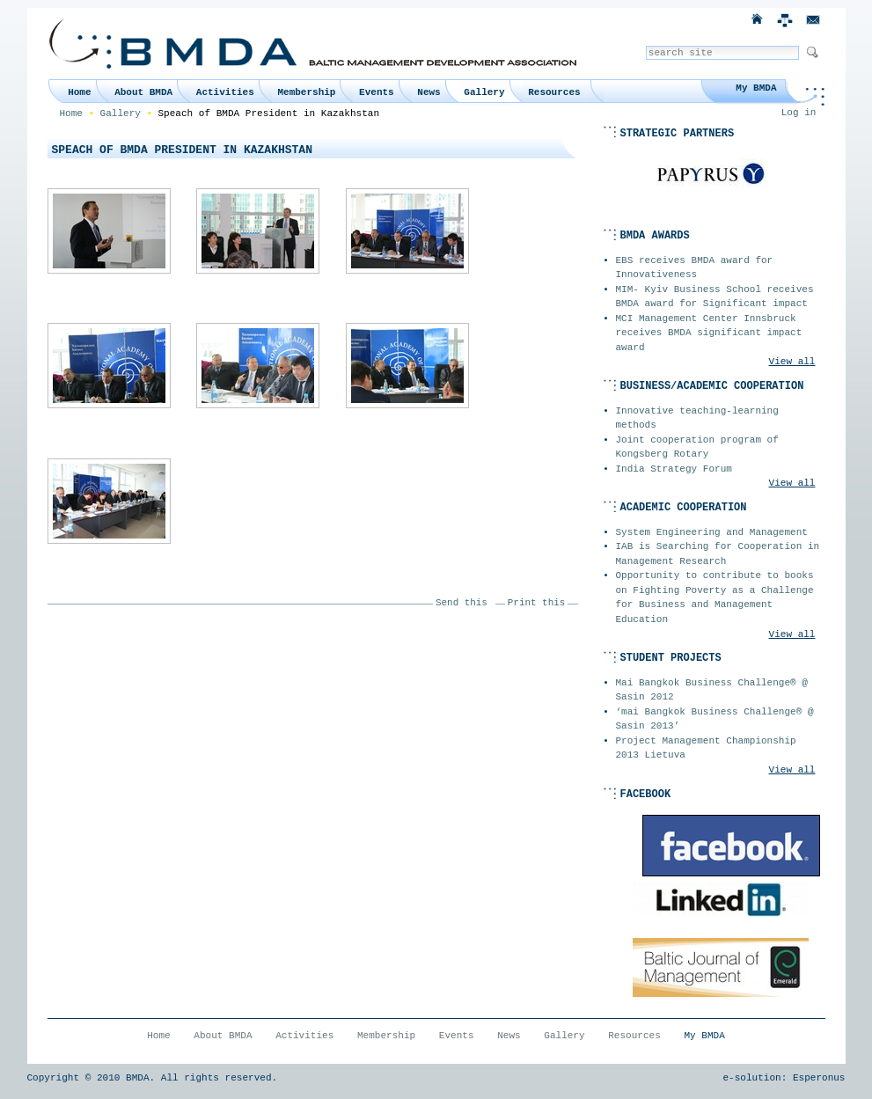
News (428, 92)
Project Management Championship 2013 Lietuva (706, 748)
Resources (554, 92)
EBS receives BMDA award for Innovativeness (694, 268)
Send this (461, 602)
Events (376, 92)
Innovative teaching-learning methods (697, 418)
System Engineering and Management (712, 532)
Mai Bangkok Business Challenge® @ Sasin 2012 (712, 690)
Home (79, 92)
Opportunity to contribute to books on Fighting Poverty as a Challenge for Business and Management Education (715, 597)
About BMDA (143, 92)
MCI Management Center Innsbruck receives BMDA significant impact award (709, 333)
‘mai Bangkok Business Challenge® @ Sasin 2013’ (715, 719)
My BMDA (756, 88)
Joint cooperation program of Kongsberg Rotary (697, 447)
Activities (225, 92)
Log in (799, 112)
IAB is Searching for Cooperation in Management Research (718, 554)
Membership (306, 92)
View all (792, 361)
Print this (536, 602)
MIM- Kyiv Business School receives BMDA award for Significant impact (715, 297)
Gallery (484, 92)
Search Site (645, 45)
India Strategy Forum (674, 469)
